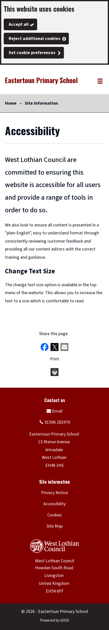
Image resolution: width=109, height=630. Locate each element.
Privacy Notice (54, 493)
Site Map (55, 526)
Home (11, 103)
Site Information (41, 103)
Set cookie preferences (32, 53)
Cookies (54, 515)
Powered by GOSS (54, 620)
